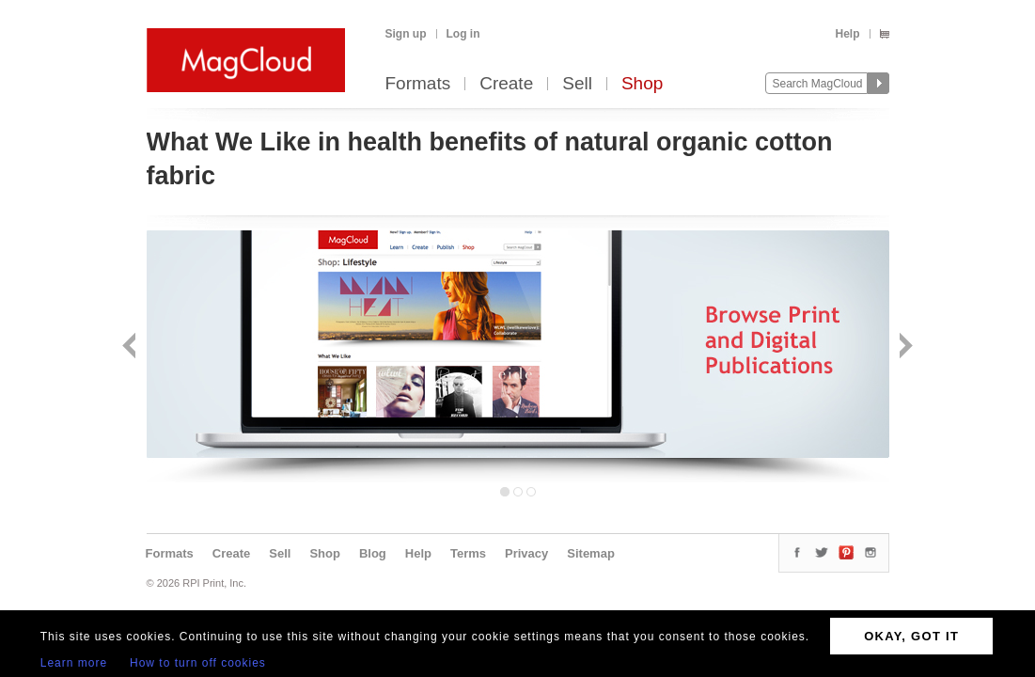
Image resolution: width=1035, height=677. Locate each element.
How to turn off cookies (198, 662)
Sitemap (591, 553)
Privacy (526, 553)
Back (131, 347)
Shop (642, 84)
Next (904, 347)
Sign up (406, 33)
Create (506, 84)
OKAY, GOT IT (911, 636)
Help (847, 33)
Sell (577, 84)
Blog (372, 553)
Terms (468, 553)
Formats (418, 84)
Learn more (73, 662)
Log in (463, 33)
